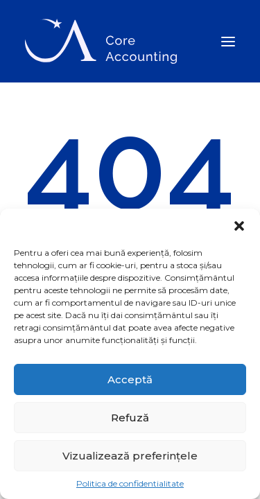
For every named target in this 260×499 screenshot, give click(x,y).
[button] (239, 226)
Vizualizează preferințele (130, 455)
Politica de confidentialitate (130, 483)
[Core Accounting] (101, 41)
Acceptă (130, 379)
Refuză (130, 417)
